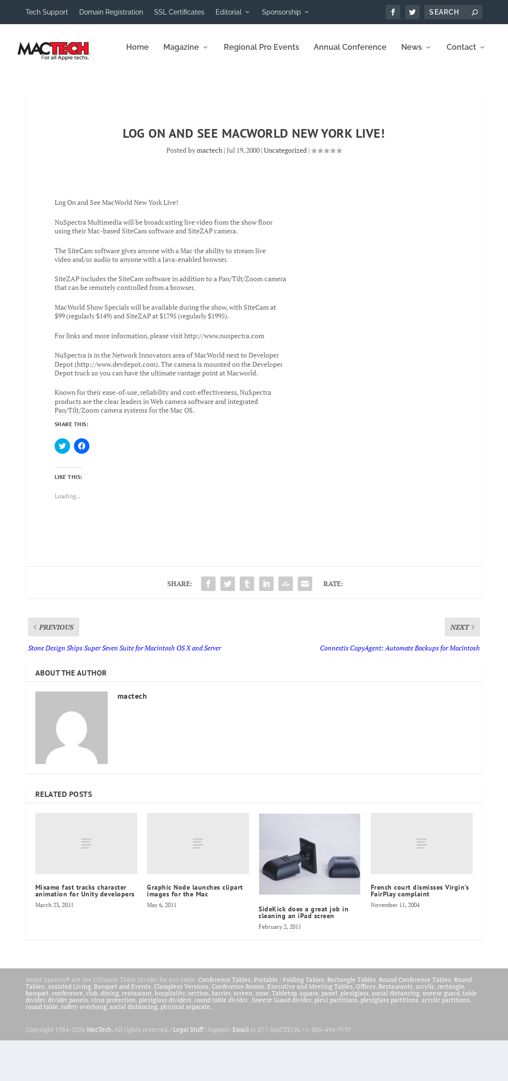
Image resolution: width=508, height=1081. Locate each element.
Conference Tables (224, 1020)
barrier (221, 1033)
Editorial (229, 12)
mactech (209, 190)
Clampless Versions (181, 1027)
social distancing (396, 1033)
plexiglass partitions (390, 1040)
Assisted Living (69, 1027)
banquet (37, 1033)
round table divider (221, 1040)
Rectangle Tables (351, 1020)
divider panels (68, 1040)
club (92, 1033)
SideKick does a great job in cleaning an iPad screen (303, 953)
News (307, 88)
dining (110, 1033)
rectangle (450, 1027)
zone (262, 1033)
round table (42, 1047)
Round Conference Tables (415, 1020)
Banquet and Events (122, 1027)
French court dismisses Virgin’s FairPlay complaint (420, 931)
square (309, 1033)
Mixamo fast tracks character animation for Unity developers (85, 931)
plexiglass (354, 1033)
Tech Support (47, 12)
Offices (366, 1027)
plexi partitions (336, 1040)
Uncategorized (285, 190)
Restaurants (395, 1027)
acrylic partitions (445, 1040)
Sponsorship (281, 12)
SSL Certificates (179, 12)
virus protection (113, 1040)
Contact (357, 88)
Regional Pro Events (157, 88)
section (198, 1033)
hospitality (170, 1033)
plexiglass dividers (165, 1040)
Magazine (77, 88)
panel (329, 1033)
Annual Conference (245, 88)
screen (242, 1033)
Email (240, 1070)
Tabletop (284, 1033)
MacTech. (100, 1070)
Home (33, 88)
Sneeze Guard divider (281, 1040)
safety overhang (84, 1047)
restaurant (137, 1033)
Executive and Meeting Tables (310, 1027)
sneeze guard (441, 1033)
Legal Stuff (188, 1070)
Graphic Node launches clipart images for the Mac (195, 931)
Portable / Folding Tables (289, 1020)
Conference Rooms (238, 1027)
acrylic (425, 1027)
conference (67, 1033)
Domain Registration (111, 12)
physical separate (185, 1047)
